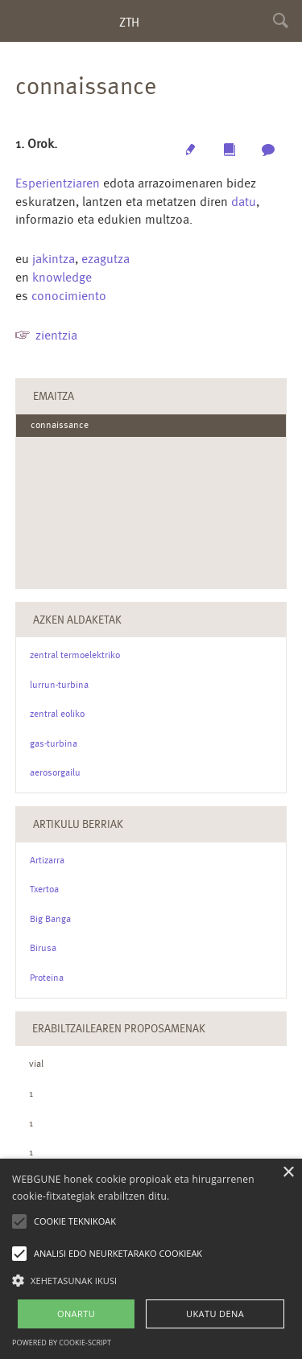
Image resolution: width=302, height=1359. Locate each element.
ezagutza (105, 258)
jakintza (53, 258)
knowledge (62, 277)
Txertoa (44, 889)
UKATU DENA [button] (215, 1314)
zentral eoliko (57, 713)
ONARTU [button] (76, 1314)
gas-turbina (53, 743)
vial (36, 1063)
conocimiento (68, 295)
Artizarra (47, 860)
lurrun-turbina (59, 684)
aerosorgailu (55, 772)
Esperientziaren (57, 183)
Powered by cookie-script (61, 1342)
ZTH (129, 22)
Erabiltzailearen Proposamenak (118, 1028)
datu (243, 201)
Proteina (47, 977)
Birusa (43, 947)
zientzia (56, 335)
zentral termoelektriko (75, 655)
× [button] (288, 1173)
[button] (151, 1279)
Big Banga (50, 919)
